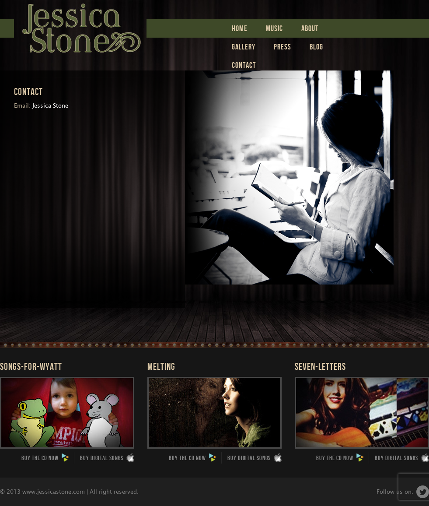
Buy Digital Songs (107, 458)
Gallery (243, 46)
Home (240, 28)
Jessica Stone (80, 26)
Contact (244, 65)
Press (282, 46)
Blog (316, 46)
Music (274, 28)
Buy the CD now (45, 458)
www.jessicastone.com (53, 491)
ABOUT (309, 28)
